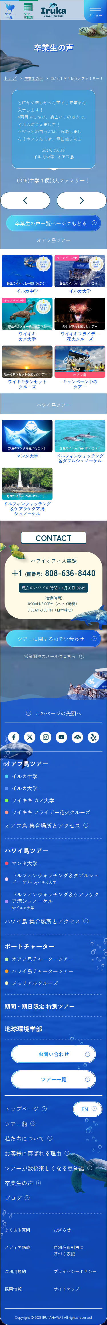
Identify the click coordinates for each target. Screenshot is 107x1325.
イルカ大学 (24, 788)
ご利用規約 (15, 1271)
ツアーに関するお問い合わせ (50, 638)
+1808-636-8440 (53, 572)
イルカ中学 (24, 776)
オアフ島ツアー (27, 763)
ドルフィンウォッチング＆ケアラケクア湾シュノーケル (55, 900)
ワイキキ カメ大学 (33, 800)
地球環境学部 (23, 1028)
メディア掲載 (17, 1247)
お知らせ (62, 1230)
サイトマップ (66, 1289)
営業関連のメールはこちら (50, 656)
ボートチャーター (30, 946)
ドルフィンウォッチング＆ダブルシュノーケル (55, 878)
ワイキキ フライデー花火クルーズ (51, 812)
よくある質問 (17, 1230)
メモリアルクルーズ (35, 983)
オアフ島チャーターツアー (42, 958)
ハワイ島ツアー (27, 850)
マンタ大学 (24, 863)
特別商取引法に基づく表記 (69, 1250)
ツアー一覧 (10, 8)
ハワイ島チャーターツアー (42, 971)
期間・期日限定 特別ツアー (40, 1006)
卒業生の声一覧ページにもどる (51, 223)
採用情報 (13, 1289)
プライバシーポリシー (75, 1271)
